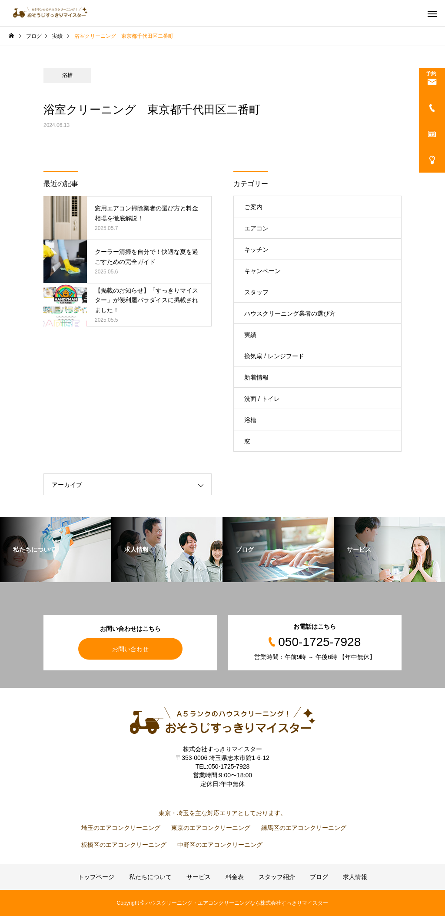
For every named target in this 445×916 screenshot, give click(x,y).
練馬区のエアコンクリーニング (303, 827)
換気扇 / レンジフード (274, 356)
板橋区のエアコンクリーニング (123, 844)
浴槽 (67, 75)
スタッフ (256, 292)
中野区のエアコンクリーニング (219, 844)
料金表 (235, 876)
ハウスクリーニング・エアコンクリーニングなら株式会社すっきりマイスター (237, 903)
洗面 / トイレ (262, 398)
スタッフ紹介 (277, 876)
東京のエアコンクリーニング (210, 827)
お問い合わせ (130, 648)
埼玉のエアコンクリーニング (120, 827)
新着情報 (256, 377)
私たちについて (150, 876)
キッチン (256, 249)
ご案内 (253, 206)
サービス (198, 876)
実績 (250, 334)
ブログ (319, 876)
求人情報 (355, 876)
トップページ (96, 876)
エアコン (256, 228)
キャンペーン (262, 270)
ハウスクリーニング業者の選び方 (289, 313)
